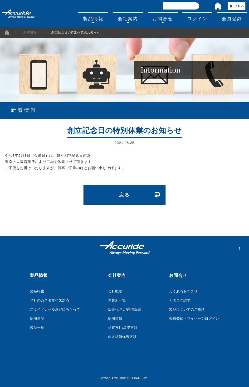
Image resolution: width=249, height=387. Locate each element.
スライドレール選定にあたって (55, 309)
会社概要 (115, 291)
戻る (124, 194)
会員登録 (231, 18)
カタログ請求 (179, 300)
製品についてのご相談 (187, 309)
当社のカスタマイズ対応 (49, 300)
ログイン (195, 18)
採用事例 (37, 318)
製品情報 (88, 18)
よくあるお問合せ (183, 291)
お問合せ (160, 18)
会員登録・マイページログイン (194, 318)
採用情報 (115, 318)
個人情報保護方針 (122, 336)
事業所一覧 (117, 300)
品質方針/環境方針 (122, 327)
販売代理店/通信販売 (124, 309)
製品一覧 (37, 327)
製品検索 (37, 291)
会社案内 (124, 18)
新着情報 (29, 32)
